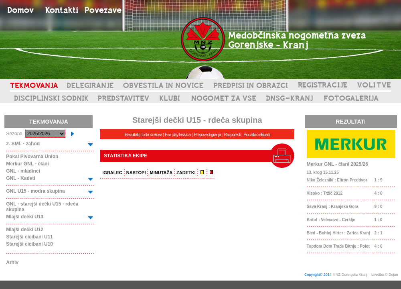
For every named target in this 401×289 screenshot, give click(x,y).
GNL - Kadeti (20, 178)
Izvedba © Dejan (385, 275)
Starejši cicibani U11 (29, 237)
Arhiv (12, 262)
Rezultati (131, 134)
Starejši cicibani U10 (29, 244)
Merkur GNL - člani (27, 164)
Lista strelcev (152, 134)
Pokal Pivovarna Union (32, 156)
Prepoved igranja (207, 134)
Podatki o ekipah (256, 134)
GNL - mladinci (23, 171)
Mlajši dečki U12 (24, 229)
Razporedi (232, 134)
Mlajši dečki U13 (24, 217)
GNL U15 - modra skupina (35, 191)
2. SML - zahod (23, 144)
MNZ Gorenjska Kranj (349, 275)
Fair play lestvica (177, 134)
